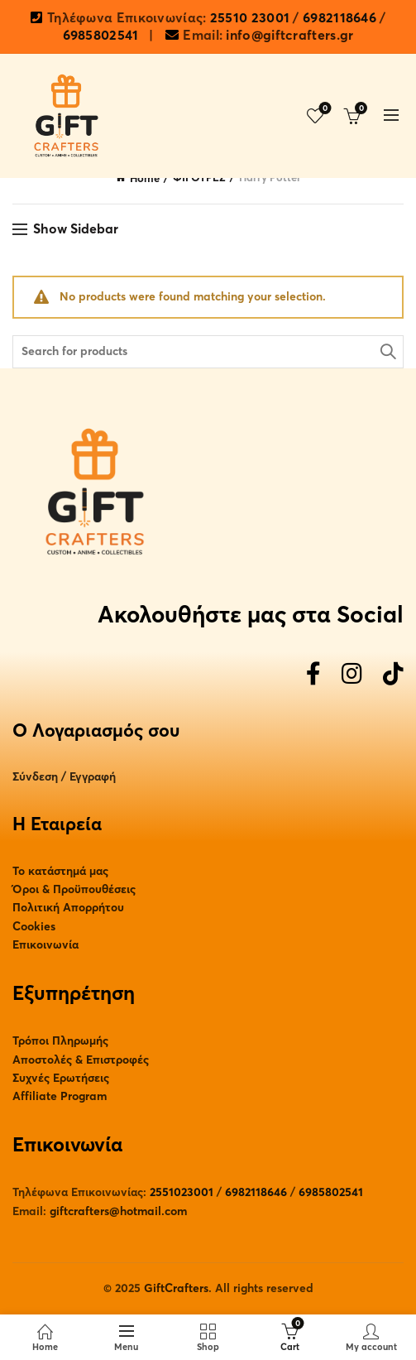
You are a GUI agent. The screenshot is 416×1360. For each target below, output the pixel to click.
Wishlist (323, 108)
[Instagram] (352, 675)
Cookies (33, 926)
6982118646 (339, 18)
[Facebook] (313, 675)
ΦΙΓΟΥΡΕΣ (199, 178)
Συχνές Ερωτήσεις (60, 1078)
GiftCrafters (176, 1288)
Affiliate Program (59, 1096)
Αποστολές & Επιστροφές (80, 1060)
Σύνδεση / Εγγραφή (64, 777)
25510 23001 (249, 18)
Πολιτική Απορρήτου (68, 907)
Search (387, 351)
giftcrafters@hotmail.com (118, 1211)
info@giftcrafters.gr (289, 35)
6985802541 (101, 35)
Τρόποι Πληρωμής (60, 1041)
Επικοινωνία (45, 945)
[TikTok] (393, 675)
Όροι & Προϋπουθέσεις (74, 889)
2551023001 (181, 1192)
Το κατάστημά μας (60, 871)
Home (145, 179)
